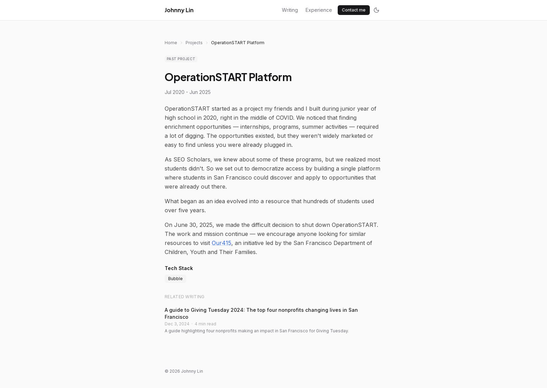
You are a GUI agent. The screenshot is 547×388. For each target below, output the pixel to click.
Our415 (221, 242)
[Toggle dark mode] (376, 10)
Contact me (354, 10)
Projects (194, 42)
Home (171, 42)
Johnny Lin (179, 10)
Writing (290, 10)
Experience (319, 10)
